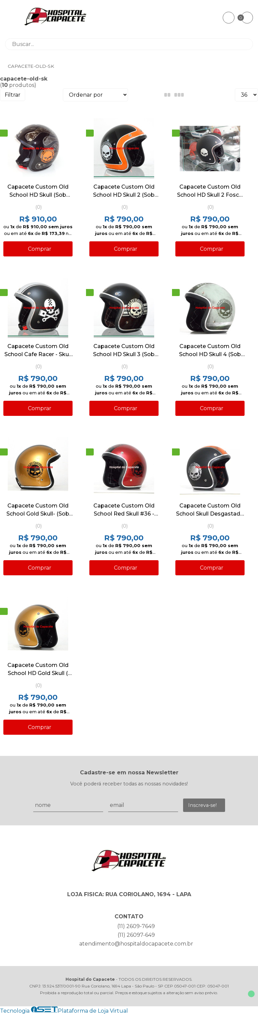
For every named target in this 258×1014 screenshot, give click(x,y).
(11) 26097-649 (136, 935)
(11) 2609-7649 (136, 926)
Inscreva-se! (202, 805)
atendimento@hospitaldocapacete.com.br (136, 943)
